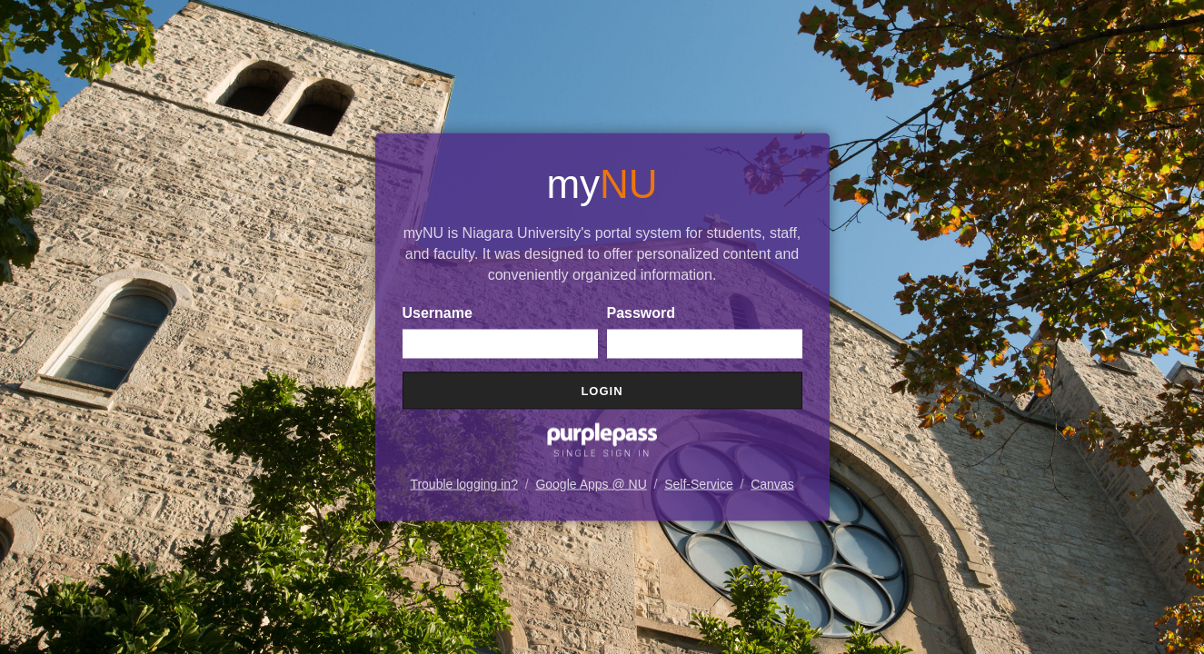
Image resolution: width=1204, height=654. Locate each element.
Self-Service (698, 484)
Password (641, 313)
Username (438, 313)
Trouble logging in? (464, 484)
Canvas (772, 484)
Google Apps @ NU (590, 484)
